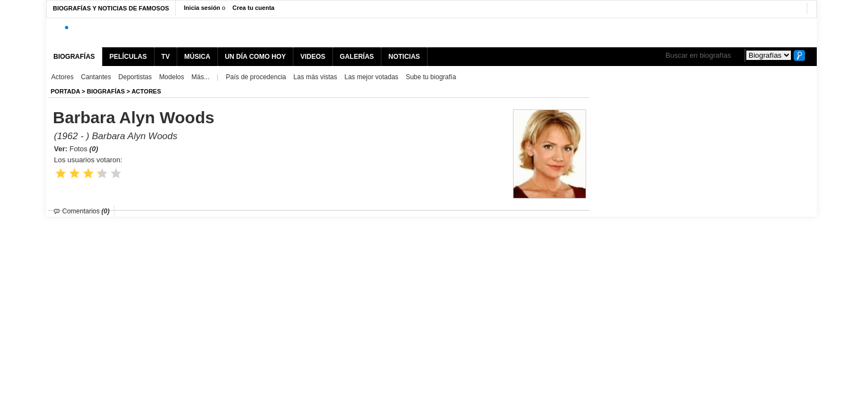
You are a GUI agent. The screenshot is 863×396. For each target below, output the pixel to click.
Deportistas (135, 77)
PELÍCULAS (128, 57)
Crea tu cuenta (253, 7)
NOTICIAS (404, 57)
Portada (65, 91)
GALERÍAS (357, 57)
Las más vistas (315, 77)
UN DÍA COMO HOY (255, 57)
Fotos (83, 149)
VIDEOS (313, 57)
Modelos (171, 77)
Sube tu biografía (431, 77)
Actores (62, 77)
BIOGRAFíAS (106, 91)
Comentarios (86, 211)
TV (165, 57)
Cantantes (96, 77)
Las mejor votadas (371, 77)
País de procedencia (256, 77)
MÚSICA (197, 57)
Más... (201, 77)
